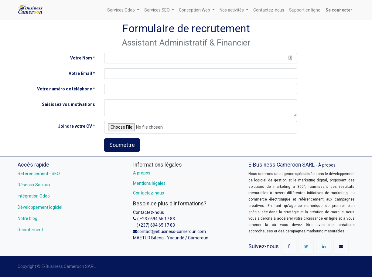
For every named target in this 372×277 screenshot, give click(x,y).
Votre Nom (81, 58)
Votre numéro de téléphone (64, 88)
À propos (327, 165)
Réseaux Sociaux (34, 184)
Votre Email (80, 73)
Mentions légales (149, 183)
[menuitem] (269, 10)
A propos (141, 173)
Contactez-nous (148, 193)
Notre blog (27, 218)
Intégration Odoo (34, 196)
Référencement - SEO (39, 173)
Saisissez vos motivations (68, 104)
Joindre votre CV (75, 126)
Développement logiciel (40, 207)
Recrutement (30, 229)
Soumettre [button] (122, 145)
